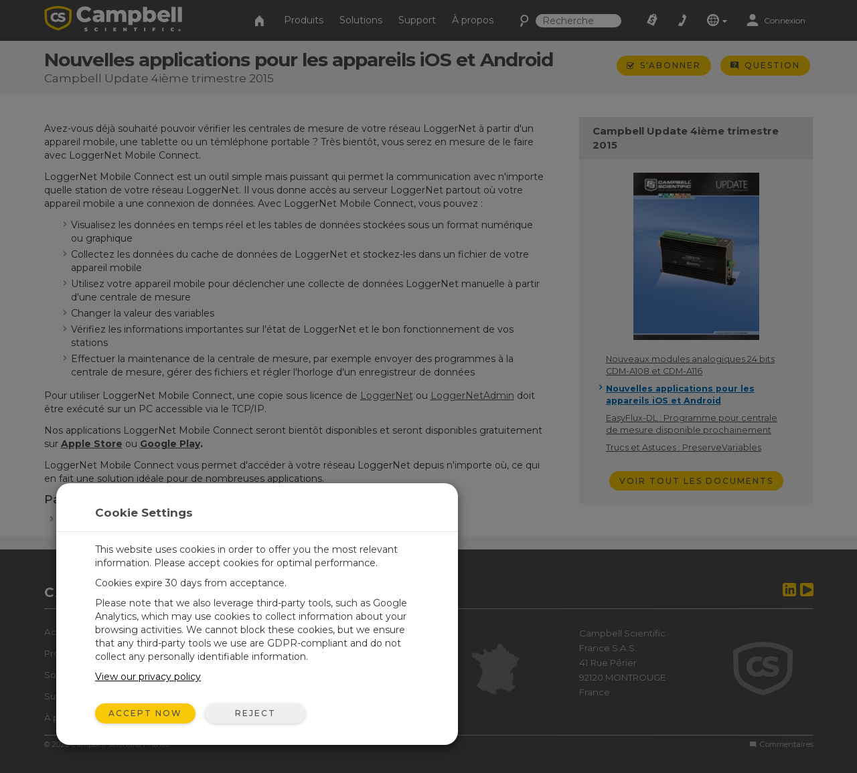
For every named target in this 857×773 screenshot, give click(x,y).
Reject (255, 713)
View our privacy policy (148, 677)
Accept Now (145, 713)
